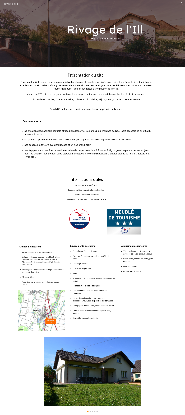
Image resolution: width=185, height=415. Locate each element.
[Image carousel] (92, 374)
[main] (105, 33)
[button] (182, 4)
